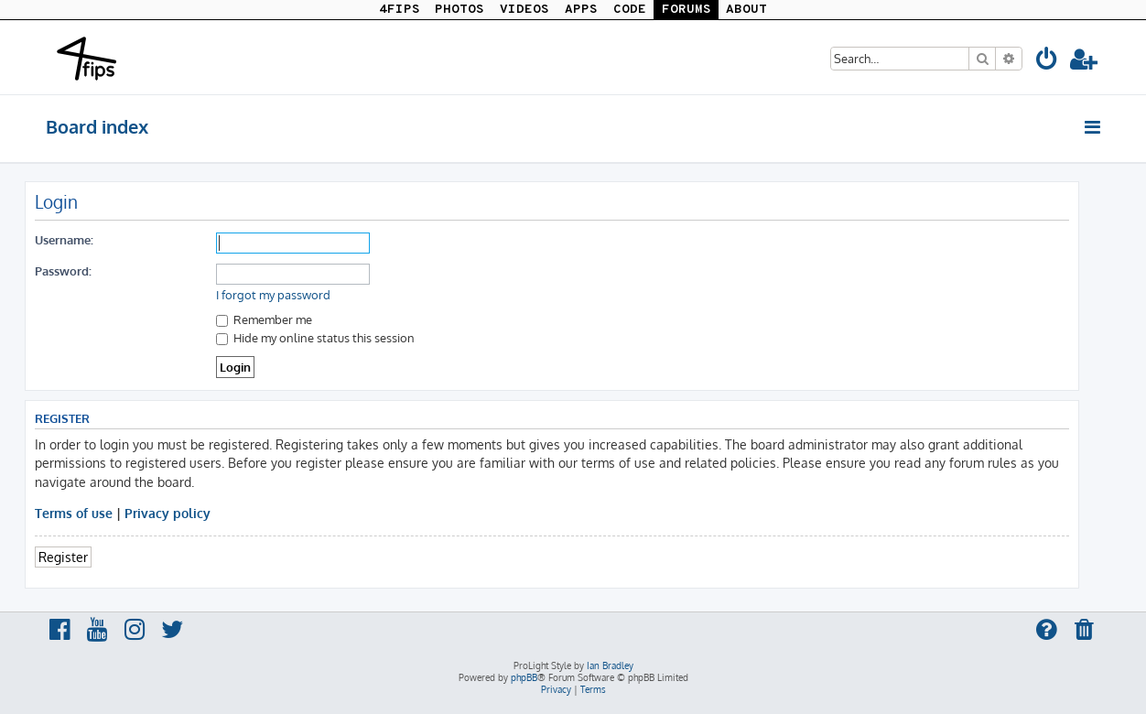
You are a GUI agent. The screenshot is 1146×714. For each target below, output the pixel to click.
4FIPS (399, 9)
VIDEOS (524, 9)
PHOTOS (459, 9)
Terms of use (74, 512)
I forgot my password (273, 294)
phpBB (524, 677)
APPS (581, 9)
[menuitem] (1047, 62)
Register (63, 556)
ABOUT (746, 9)
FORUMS (686, 9)
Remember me (264, 319)
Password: (63, 270)
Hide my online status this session (315, 337)
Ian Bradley (610, 665)
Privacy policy (167, 512)
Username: (64, 239)
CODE (629, 9)
